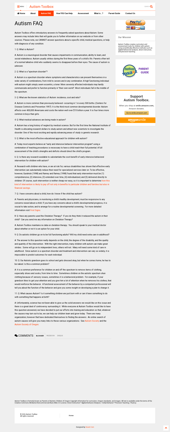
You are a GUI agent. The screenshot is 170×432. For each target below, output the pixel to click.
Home (21, 13)
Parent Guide (114, 13)
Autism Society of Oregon (27, 324)
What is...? (98, 13)
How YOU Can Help (64, 13)
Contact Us (130, 13)
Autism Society (92, 321)
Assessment (83, 13)
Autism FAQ (46, 13)
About (33, 13)
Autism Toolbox (41, 7)
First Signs (35, 210)
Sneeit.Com (90, 427)
